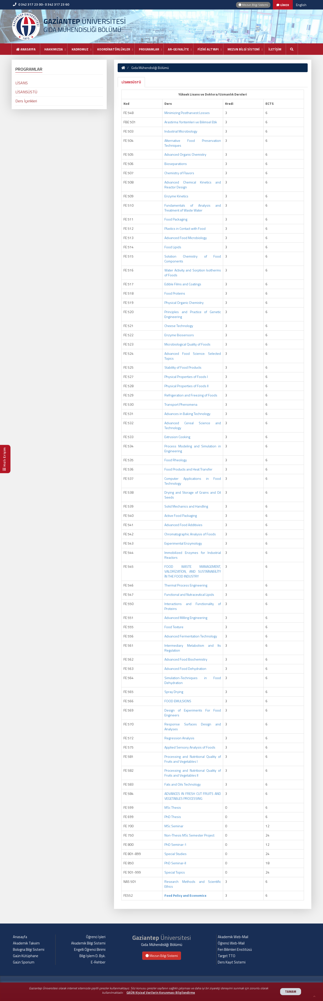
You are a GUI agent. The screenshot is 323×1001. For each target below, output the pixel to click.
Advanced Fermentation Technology (190, 636)
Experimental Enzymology (183, 543)
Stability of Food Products (182, 367)
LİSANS (21, 83)
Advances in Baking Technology (187, 413)
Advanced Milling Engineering (185, 617)
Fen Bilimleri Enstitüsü (235, 949)
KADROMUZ (80, 49)
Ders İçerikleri (26, 101)
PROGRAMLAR (149, 49)
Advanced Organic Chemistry (185, 154)
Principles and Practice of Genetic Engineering (192, 314)
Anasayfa (26, 49)
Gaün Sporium (23, 962)
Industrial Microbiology (180, 131)
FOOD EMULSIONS (177, 700)
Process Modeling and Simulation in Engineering (192, 448)
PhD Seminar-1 (175, 844)
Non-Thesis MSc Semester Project (189, 835)
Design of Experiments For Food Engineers (192, 713)
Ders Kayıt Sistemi (232, 962)
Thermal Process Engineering (185, 585)
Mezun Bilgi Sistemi (253, 4)
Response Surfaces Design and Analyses (192, 727)
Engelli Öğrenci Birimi (89, 949)
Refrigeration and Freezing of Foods (190, 395)
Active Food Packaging (180, 515)
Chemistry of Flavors (179, 172)
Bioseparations (175, 163)
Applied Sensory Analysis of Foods (189, 747)
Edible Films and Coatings (182, 284)
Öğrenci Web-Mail (231, 943)
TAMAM (290, 991)
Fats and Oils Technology (182, 784)
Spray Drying (173, 691)
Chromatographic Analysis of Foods (190, 534)
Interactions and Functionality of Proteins (192, 606)
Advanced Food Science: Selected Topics (192, 356)
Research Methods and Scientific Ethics (192, 884)
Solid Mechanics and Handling (186, 506)
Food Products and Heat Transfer (188, 469)
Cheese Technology (178, 325)
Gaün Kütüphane (25, 956)
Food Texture (173, 626)
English (301, 4)
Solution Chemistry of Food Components (192, 259)
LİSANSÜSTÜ (131, 82)
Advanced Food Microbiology (185, 237)
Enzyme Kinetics (176, 196)
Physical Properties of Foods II (186, 385)
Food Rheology (175, 459)
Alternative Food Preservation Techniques (192, 143)
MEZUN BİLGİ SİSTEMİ (244, 49)
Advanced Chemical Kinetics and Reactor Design (192, 185)
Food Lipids (172, 247)
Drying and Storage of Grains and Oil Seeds (192, 495)
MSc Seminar (173, 825)
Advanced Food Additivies (183, 524)
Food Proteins (174, 293)
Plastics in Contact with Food (185, 228)
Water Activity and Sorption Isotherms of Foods (192, 273)
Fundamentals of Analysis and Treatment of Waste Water (192, 208)
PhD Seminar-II (175, 863)
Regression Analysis (179, 738)
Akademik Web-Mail (233, 937)
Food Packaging (175, 219)
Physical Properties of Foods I (186, 376)
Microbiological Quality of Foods (187, 344)
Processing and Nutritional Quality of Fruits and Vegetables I (192, 759)
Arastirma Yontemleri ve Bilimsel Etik (190, 122)
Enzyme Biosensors (179, 334)
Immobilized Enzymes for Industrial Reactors (192, 555)
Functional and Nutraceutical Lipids (189, 594)
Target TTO (226, 956)
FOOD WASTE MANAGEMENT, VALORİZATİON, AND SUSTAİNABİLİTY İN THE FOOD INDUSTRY (192, 571)
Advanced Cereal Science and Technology (192, 425)
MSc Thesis (172, 807)
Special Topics (174, 872)
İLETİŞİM (274, 49)
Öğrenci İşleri (95, 937)
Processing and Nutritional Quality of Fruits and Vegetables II (192, 773)
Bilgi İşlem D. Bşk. (92, 956)
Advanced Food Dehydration (185, 668)
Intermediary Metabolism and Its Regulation (192, 648)
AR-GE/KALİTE (178, 49)
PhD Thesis (172, 816)
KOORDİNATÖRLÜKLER (113, 49)
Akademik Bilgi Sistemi (88, 943)
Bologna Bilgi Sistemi (28, 949)
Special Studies (175, 853)
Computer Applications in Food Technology (192, 481)
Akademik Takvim (26, 943)
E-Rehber (98, 962)
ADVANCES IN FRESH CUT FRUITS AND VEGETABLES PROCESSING (192, 796)
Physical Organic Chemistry (184, 302)
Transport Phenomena (180, 404)
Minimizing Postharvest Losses (187, 112)
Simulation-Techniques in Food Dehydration (192, 680)
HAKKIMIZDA (53, 49)
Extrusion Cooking (177, 436)
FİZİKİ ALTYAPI (208, 49)
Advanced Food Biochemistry (185, 659)
